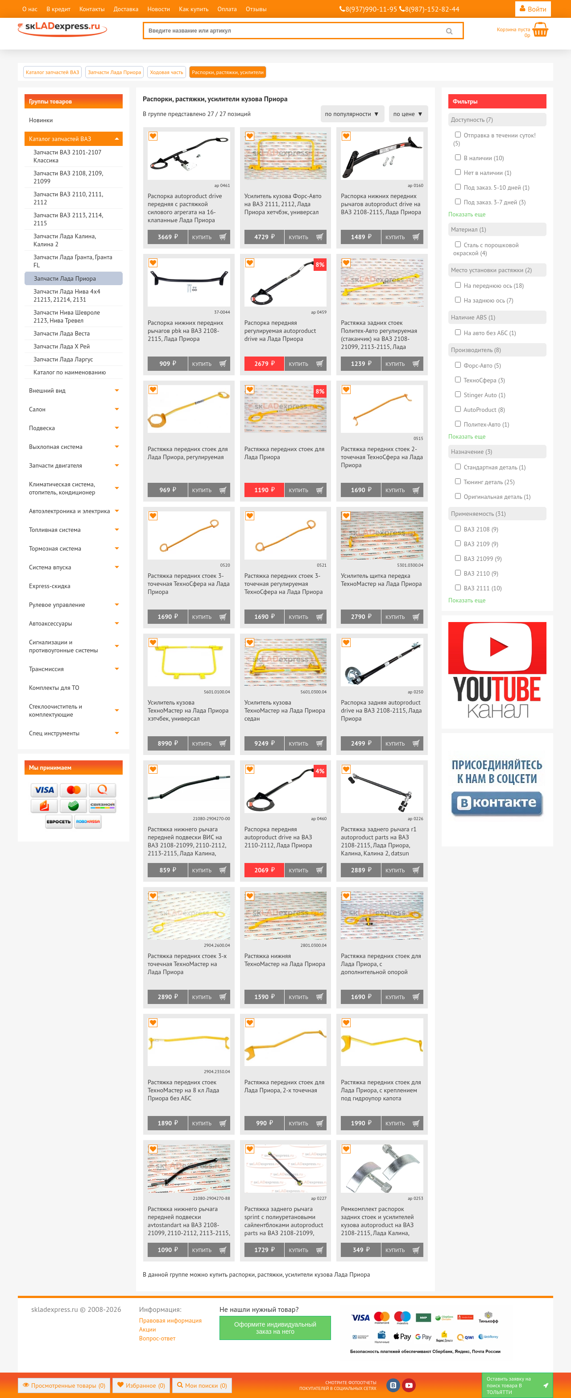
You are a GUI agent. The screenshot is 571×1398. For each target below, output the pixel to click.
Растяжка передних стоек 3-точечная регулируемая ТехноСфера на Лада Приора (283, 584)
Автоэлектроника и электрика (69, 511)
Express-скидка (49, 586)
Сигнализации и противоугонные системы (63, 646)
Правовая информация (170, 1320)
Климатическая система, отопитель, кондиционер (62, 488)
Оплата (227, 9)
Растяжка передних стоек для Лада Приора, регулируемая (188, 453)
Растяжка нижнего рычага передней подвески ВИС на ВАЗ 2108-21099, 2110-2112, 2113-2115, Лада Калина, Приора (187, 842)
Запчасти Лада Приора (65, 278)
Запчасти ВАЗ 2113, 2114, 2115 (68, 219)
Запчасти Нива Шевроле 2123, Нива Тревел (66, 316)
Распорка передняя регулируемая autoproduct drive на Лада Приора (280, 331)
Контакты (92, 9)
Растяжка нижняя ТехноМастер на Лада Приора (284, 960)
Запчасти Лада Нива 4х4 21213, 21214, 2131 (66, 295)
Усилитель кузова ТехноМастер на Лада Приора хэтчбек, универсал (188, 710)
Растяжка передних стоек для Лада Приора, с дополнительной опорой (381, 964)
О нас (29, 9)
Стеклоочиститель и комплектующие (55, 710)
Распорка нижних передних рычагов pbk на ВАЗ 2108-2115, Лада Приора (185, 331)
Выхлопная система (56, 447)
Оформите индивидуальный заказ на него (275, 1328)
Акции (147, 1329)
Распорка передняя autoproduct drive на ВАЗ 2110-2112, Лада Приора (278, 837)
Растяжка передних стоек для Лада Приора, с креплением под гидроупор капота (381, 1090)
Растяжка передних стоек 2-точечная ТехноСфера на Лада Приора (382, 457)
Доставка (126, 9)
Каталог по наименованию (69, 372)
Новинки (41, 120)
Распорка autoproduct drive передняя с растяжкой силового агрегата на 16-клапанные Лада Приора (185, 208)
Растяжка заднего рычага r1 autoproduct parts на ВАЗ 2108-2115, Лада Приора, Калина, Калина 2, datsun (379, 841)
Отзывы (256, 9)
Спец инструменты (54, 733)
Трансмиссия (46, 669)
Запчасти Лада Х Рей (61, 346)
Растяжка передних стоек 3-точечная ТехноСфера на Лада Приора (189, 584)
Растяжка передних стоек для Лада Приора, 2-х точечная (284, 1086)
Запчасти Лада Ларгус (63, 359)
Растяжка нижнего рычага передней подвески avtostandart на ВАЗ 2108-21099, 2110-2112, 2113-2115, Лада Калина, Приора (189, 1221)
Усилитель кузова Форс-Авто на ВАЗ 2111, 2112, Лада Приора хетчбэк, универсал (283, 204)
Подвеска (42, 428)
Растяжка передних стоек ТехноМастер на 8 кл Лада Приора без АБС (183, 1090)
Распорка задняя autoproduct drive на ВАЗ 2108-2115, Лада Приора (381, 710)
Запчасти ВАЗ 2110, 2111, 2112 (68, 198)
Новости (158, 9)
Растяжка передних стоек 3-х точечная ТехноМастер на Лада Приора (187, 964)
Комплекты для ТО (54, 688)
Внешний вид (47, 390)
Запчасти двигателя (55, 465)
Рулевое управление (57, 605)
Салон (37, 409)
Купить (201, 237)
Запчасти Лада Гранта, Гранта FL (72, 261)
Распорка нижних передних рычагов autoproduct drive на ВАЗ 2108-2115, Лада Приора (381, 204)
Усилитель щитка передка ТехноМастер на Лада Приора (381, 580)
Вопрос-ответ (157, 1338)
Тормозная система (55, 548)
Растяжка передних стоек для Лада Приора (284, 453)
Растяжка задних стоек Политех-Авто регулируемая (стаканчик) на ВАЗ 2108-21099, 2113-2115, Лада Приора (379, 335)
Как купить (193, 9)
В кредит (58, 9)
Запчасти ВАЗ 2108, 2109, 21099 (68, 177)
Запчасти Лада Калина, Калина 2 (64, 240)
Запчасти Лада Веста (61, 333)
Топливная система (55, 530)
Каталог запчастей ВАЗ (60, 139)
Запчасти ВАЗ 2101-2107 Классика (67, 156)
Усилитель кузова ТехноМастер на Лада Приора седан (284, 710)
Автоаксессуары (50, 623)
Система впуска (50, 567)
